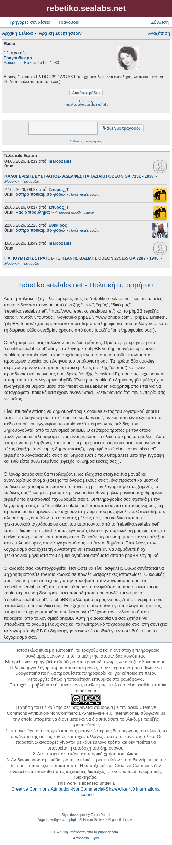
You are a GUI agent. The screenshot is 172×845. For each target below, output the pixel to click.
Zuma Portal (100, 815)
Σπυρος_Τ (59, 189)
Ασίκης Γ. (12, 62)
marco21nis (60, 161)
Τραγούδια (68, 22)
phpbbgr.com (108, 832)
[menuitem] (81, 838)
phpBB (74, 820)
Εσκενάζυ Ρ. (35, 62)
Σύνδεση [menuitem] (160, 22)
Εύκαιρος (58, 225)
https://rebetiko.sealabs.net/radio (86, 104)
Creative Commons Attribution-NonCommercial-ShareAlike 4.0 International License (85, 791)
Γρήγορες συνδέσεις (30, 22)
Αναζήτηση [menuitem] (159, 33)
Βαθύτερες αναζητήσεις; (86, 141)
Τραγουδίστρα (18, 57)
